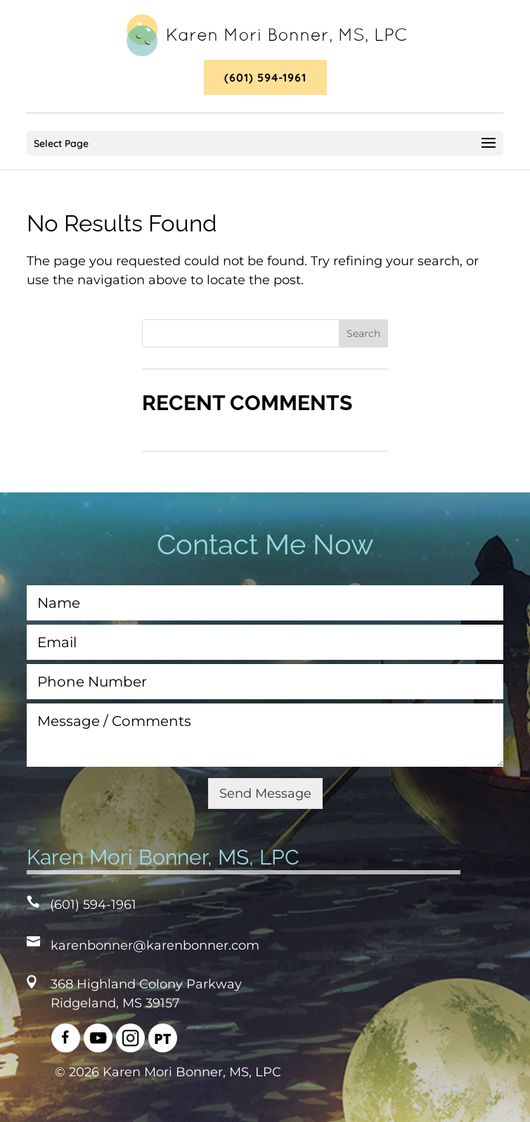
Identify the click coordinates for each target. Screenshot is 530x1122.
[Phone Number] (265, 681)
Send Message (265, 793)
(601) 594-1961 (265, 77)
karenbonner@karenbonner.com (155, 945)
